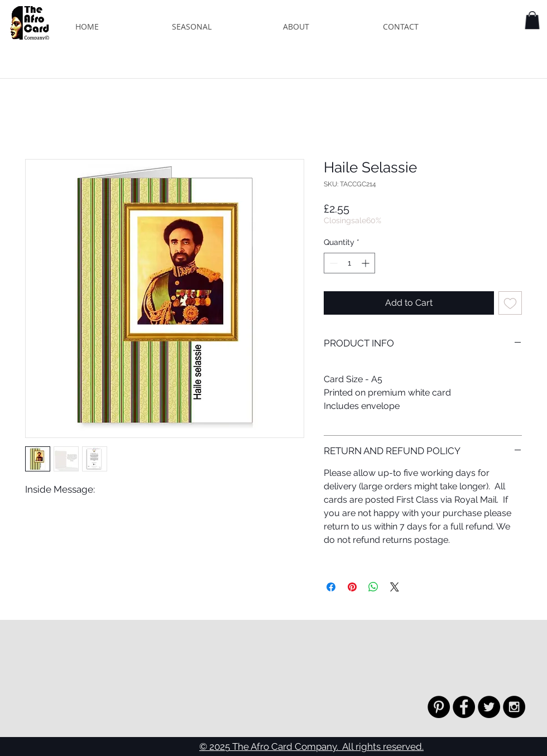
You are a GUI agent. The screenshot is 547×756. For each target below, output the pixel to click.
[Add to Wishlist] (510, 303)
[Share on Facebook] (331, 587)
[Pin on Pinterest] (352, 587)
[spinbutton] (349, 263)
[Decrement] (332, 263)
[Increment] (366, 263)
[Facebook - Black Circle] (464, 707)
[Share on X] (394, 587)
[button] (532, 20)
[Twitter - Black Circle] (489, 707)
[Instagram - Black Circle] (514, 707)
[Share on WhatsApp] (373, 587)
